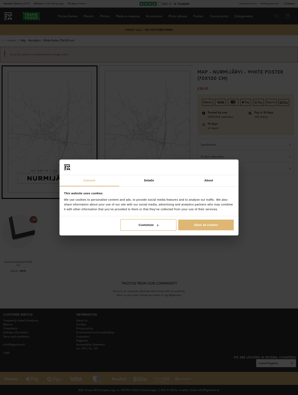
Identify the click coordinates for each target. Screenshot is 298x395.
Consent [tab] (89, 180)
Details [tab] (149, 180)
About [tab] (208, 180)
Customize (149, 225)
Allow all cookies (206, 225)
